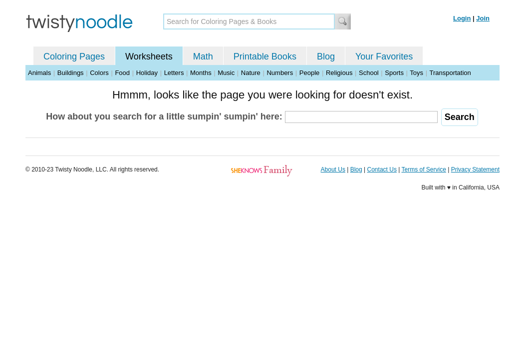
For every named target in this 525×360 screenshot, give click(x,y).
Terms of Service (423, 169)
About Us (333, 169)
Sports (394, 72)
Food (122, 72)
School (369, 72)
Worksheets (149, 57)
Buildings (70, 72)
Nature (251, 72)
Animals (39, 72)
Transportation (450, 72)
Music (226, 72)
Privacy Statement (475, 169)
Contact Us (382, 169)
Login (462, 18)
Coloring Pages (74, 57)
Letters (174, 72)
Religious (339, 72)
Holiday (147, 72)
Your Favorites (384, 57)
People (309, 72)
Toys (416, 72)
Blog (326, 57)
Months (201, 72)
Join (483, 18)
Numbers (279, 72)
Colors (99, 72)
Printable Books (265, 57)
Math (203, 57)
